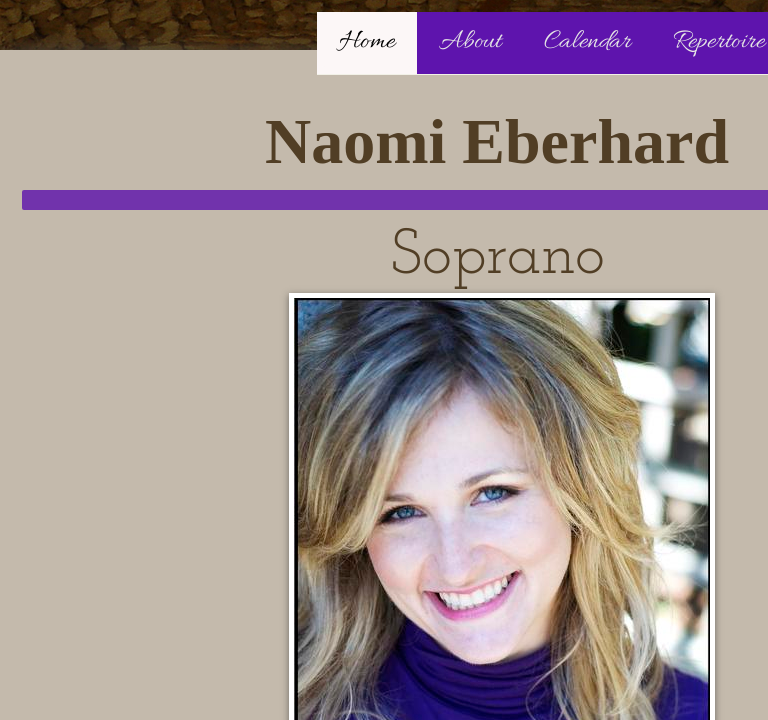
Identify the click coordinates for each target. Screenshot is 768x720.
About (470, 42)
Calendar (587, 42)
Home (367, 42)
